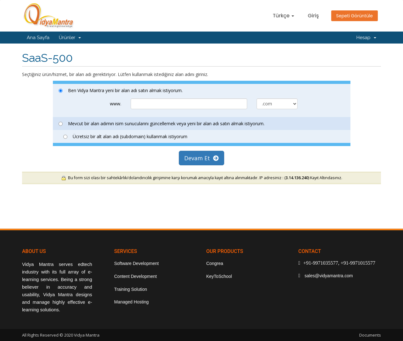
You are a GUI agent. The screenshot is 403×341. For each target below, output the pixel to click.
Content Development (135, 276)
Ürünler (70, 37)
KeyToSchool (219, 276)
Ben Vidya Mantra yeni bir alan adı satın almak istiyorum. (121, 90)
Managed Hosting (131, 301)
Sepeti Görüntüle (354, 16)
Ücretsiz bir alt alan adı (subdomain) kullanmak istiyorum (125, 136)
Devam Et (201, 158)
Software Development (136, 263)
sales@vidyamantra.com (328, 275)
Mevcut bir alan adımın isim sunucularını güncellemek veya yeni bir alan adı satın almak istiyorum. (161, 123)
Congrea (214, 263)
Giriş (313, 15)
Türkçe (283, 15)
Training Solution (130, 289)
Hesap (366, 37)
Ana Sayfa (38, 37)
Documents (370, 335)
